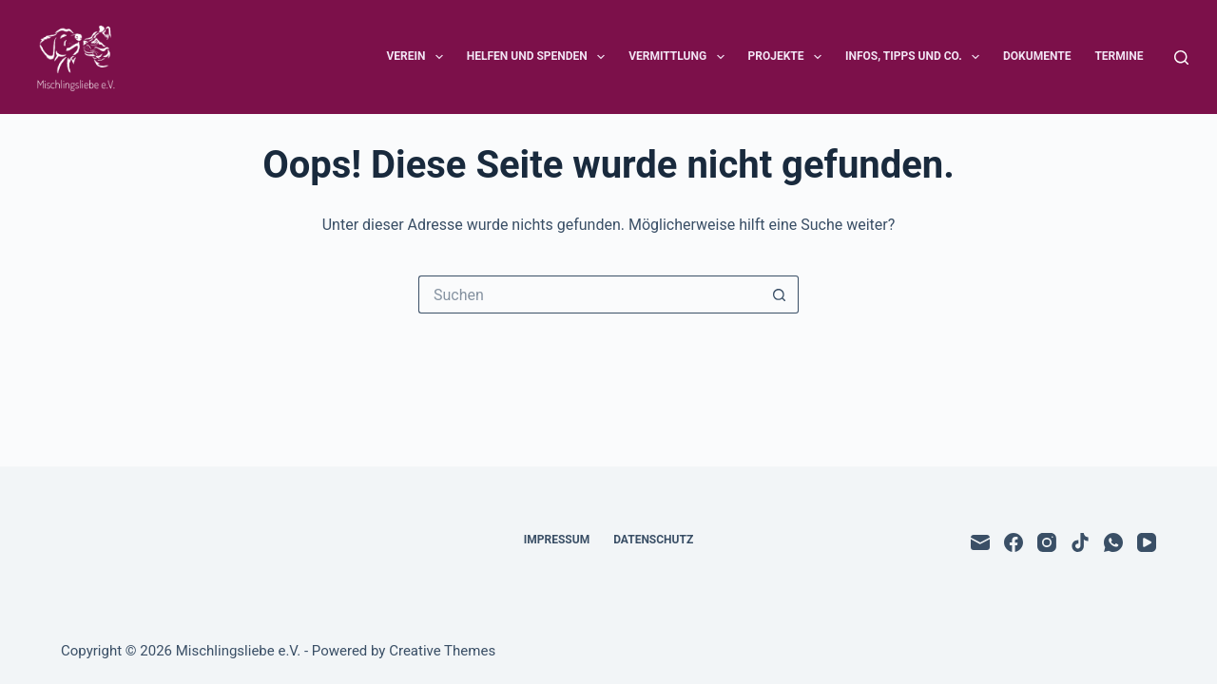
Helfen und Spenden (539, 57)
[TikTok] (1080, 542)
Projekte (788, 57)
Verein (418, 57)
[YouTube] (1146, 542)
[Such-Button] (780, 295)
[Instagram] (1046, 542)
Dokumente (1037, 56)
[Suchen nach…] (589, 295)
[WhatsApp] (1113, 542)
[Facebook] (1013, 542)
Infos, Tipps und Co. (916, 57)
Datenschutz (653, 539)
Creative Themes (442, 650)
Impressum (556, 539)
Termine (1118, 56)
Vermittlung (679, 57)
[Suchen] (1181, 57)
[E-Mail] (980, 542)
